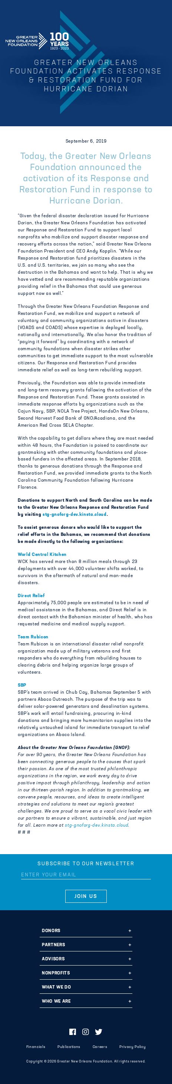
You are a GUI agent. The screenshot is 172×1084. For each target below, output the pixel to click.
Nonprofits (56, 973)
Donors (51, 931)
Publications (68, 1047)
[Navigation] (160, 39)
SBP (22, 685)
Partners (53, 945)
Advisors (53, 959)
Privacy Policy (132, 1047)
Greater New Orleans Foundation (37, 38)
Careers (100, 1047)
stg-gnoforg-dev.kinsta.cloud (75, 514)
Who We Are (56, 1001)
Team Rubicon (33, 637)
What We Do (56, 987)
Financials (36, 1047)
